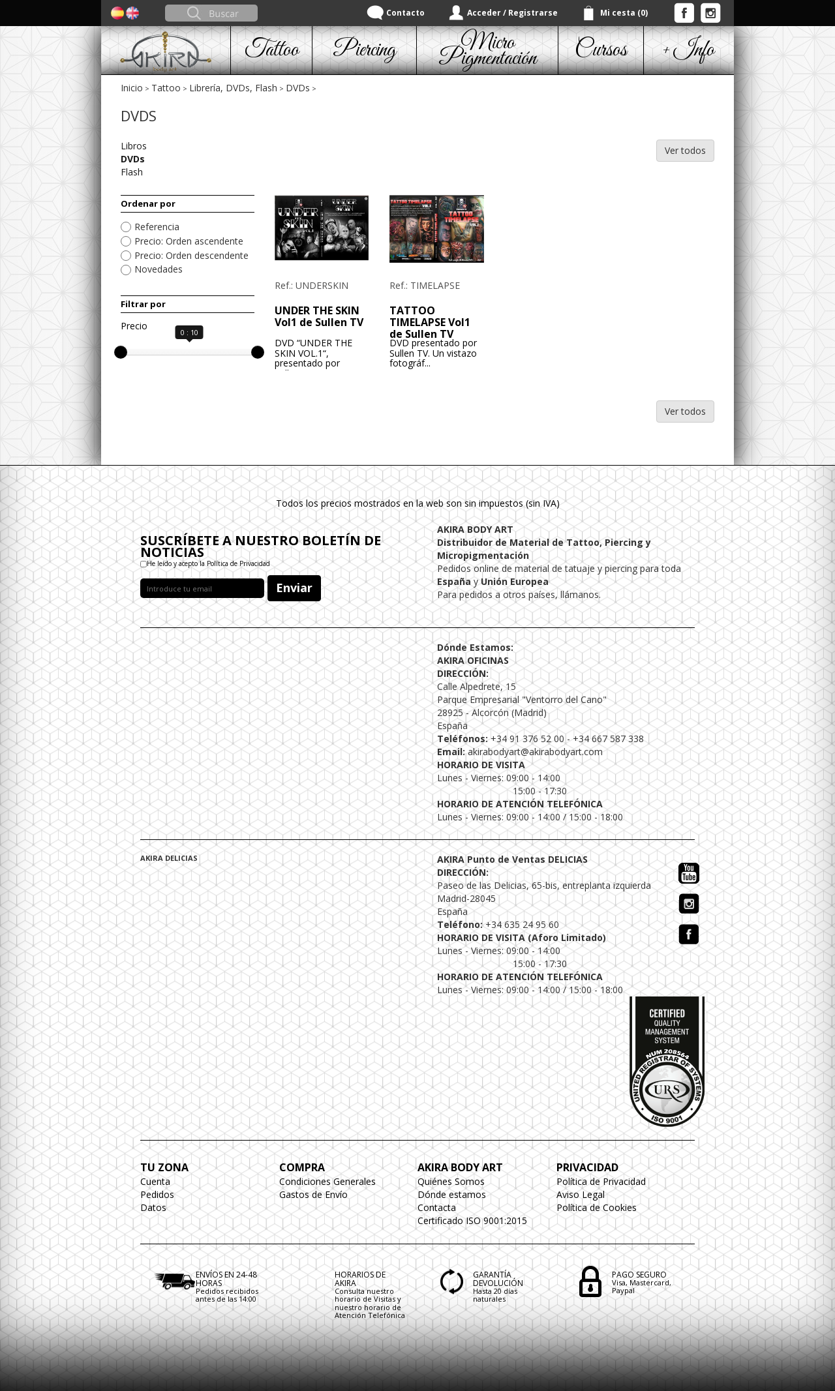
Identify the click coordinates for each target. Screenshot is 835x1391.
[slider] (120, 352)
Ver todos (685, 150)
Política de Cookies (596, 1207)
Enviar (294, 587)
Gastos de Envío (313, 1194)
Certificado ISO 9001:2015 (472, 1220)
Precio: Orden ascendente (188, 241)
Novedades (158, 269)
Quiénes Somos (451, 1181)
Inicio (132, 88)
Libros (134, 146)
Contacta (437, 1207)
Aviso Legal (580, 1194)
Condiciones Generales (327, 1181)
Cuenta (155, 1181)
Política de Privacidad (601, 1181)
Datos (153, 1207)
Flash (132, 172)
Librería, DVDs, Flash (233, 88)
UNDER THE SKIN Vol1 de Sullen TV (319, 316)
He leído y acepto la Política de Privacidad (208, 563)
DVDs (298, 88)
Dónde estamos (452, 1194)
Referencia (156, 226)
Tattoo (166, 88)
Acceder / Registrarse (512, 12)
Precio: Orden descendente (191, 255)
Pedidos (157, 1194)
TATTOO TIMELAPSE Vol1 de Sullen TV (429, 321)
